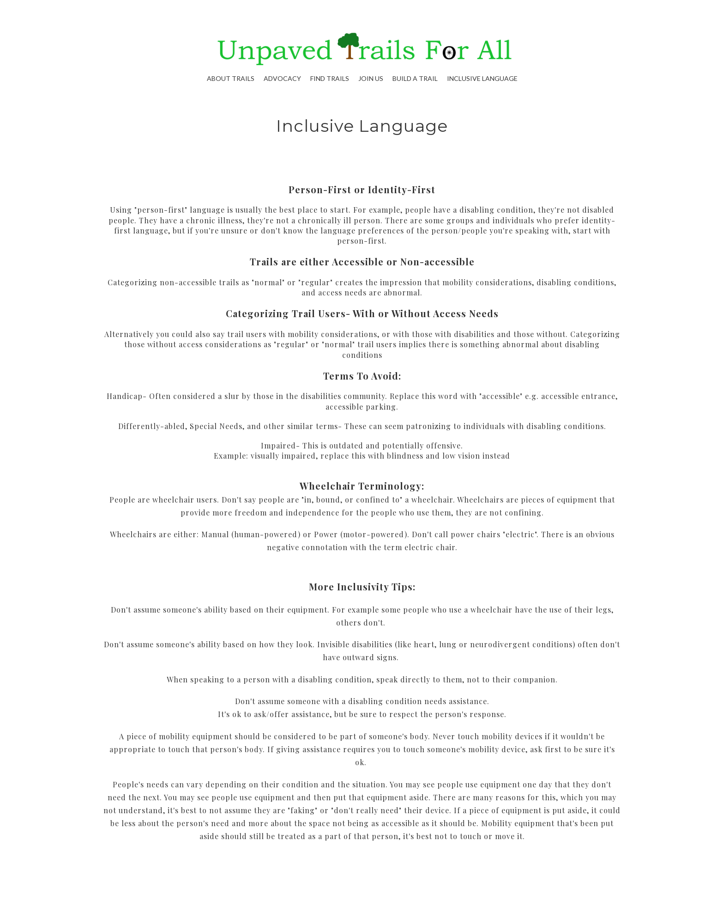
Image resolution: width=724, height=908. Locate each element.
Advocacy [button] (282, 78)
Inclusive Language (482, 78)
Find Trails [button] (329, 78)
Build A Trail (415, 78)
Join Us (370, 78)
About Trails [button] (230, 78)
